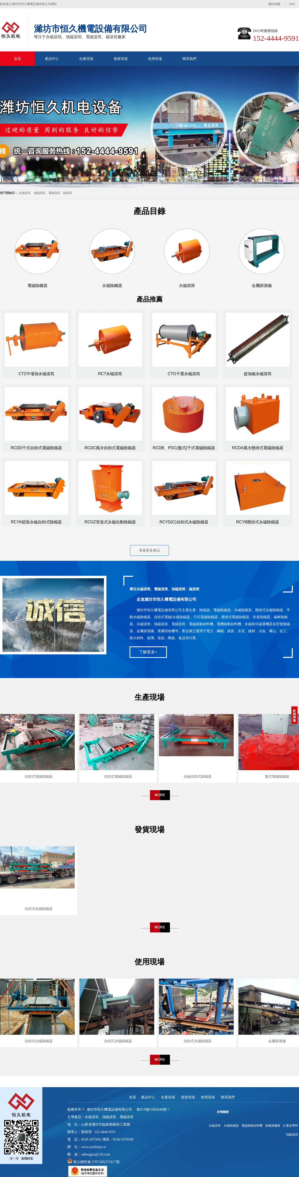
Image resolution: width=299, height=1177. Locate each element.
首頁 (17, 59)
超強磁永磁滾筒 (258, 374)
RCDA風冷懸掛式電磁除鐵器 (257, 448)
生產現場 (86, 59)
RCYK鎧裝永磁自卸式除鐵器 (36, 522)
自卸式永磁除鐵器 (39, 909)
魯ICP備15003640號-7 (153, 1109)
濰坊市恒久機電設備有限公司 (109, 1109)
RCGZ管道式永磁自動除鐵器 (110, 522)
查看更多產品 (149, 550)
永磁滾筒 (25, 193)
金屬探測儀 (277, 1041)
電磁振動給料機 (251, 1125)
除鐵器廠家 (272, 1125)
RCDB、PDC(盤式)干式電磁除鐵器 (184, 448)
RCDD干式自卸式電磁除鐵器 (36, 448)
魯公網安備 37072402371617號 (96, 1162)
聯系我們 (189, 59)
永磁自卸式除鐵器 (198, 776)
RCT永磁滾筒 (110, 374)
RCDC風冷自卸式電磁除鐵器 (110, 448)
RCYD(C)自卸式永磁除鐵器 (183, 522)
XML (292, 4)
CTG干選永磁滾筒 (184, 374)
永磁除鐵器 (231, 1125)
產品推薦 (149, 299)
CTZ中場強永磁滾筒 (36, 374)
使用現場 (155, 59)
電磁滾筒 (54, 193)
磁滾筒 (67, 193)
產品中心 (52, 59)
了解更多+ (148, 652)
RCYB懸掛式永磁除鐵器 (257, 522)
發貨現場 (121, 59)
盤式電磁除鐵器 (277, 776)
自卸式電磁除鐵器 (39, 776)
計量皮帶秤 (290, 1125)
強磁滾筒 (40, 193)
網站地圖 (274, 4)
